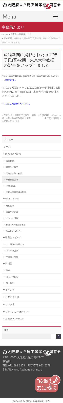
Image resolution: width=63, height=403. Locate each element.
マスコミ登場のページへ (16, 103)
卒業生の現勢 (11, 167)
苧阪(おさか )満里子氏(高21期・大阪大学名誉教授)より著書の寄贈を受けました (16, 118)
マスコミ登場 (11, 218)
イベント (9, 289)
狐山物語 (9, 283)
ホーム (7, 146)
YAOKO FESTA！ (13, 231)
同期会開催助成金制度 (15, 192)
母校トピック (11, 199)
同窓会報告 (10, 186)
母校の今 (9, 206)
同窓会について (12, 154)
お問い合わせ (11, 297)
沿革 (7, 270)
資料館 (7, 263)
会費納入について (13, 319)
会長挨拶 (9, 161)
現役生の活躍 (11, 212)
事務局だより (10, 80)
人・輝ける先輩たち (14, 244)
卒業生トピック (12, 237)
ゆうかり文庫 (11, 251)
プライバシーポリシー (16, 312)
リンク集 (9, 304)
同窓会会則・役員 (13, 173)
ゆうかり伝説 (11, 277)
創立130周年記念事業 (15, 224)
